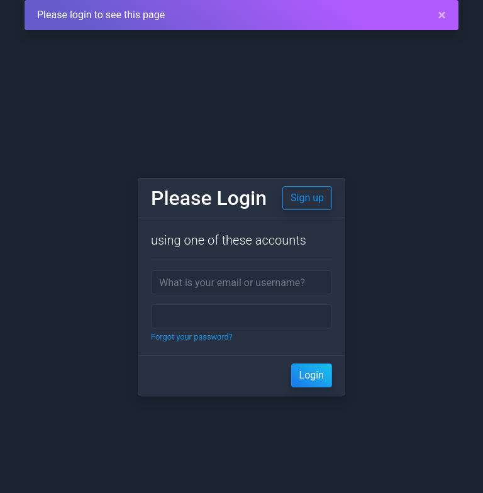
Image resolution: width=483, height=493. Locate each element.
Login (311, 375)
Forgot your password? (192, 336)
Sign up (307, 198)
